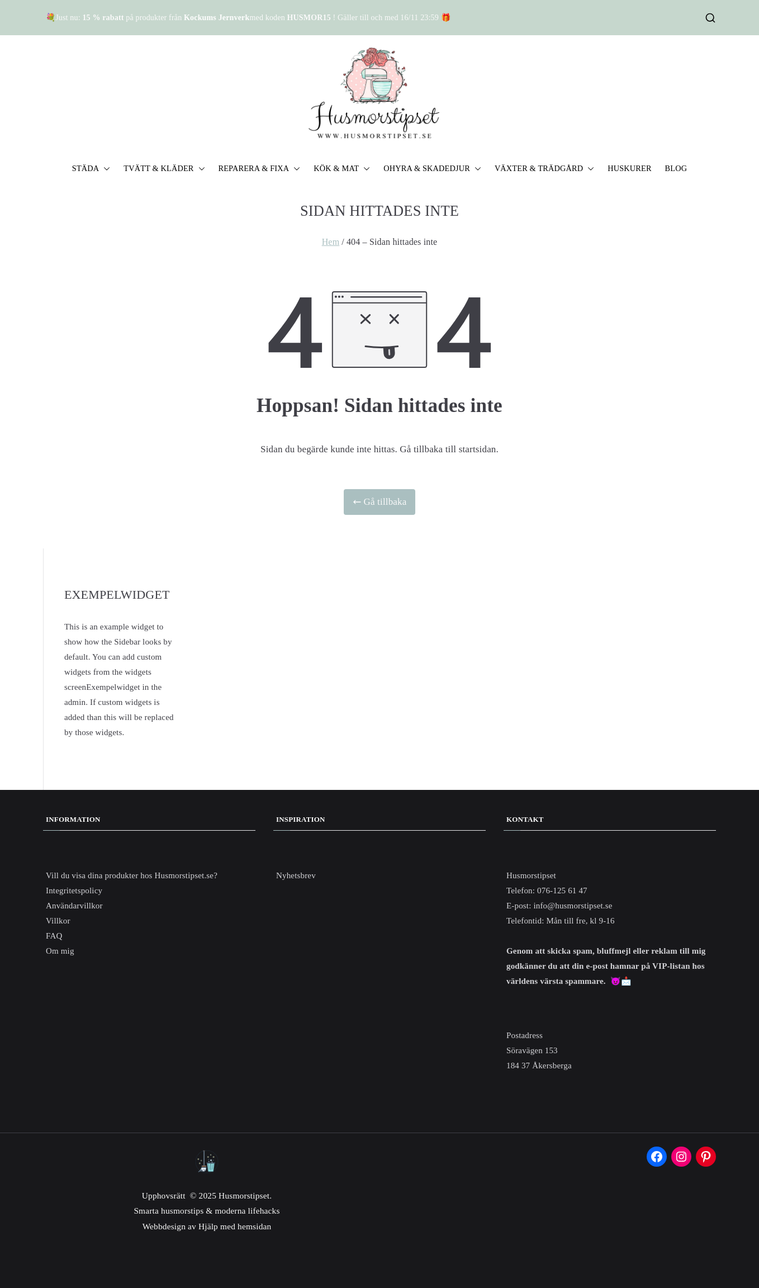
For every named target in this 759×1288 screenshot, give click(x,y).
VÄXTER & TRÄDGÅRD (544, 169)
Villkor (58, 920)
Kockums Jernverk (216, 17)
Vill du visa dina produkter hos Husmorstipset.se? (131, 875)
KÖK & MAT (342, 169)
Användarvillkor (74, 905)
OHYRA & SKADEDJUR (432, 169)
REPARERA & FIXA (260, 169)
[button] (104, 169)
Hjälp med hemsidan (234, 1226)
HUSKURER (629, 168)
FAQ (54, 935)
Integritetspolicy (74, 890)
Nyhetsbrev (296, 875)
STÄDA (91, 169)
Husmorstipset (244, 1195)
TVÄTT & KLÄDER (164, 169)
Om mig (60, 950)
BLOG (676, 168)
